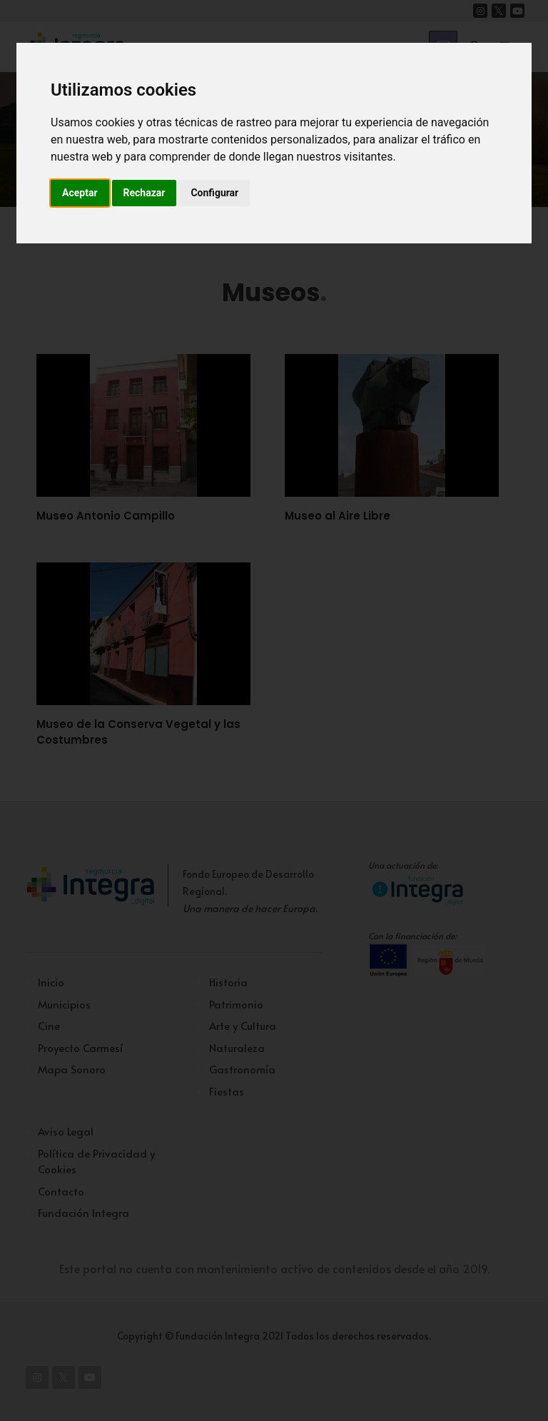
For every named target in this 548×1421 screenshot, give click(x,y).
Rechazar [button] (144, 192)
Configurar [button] (214, 192)
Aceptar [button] (80, 192)
